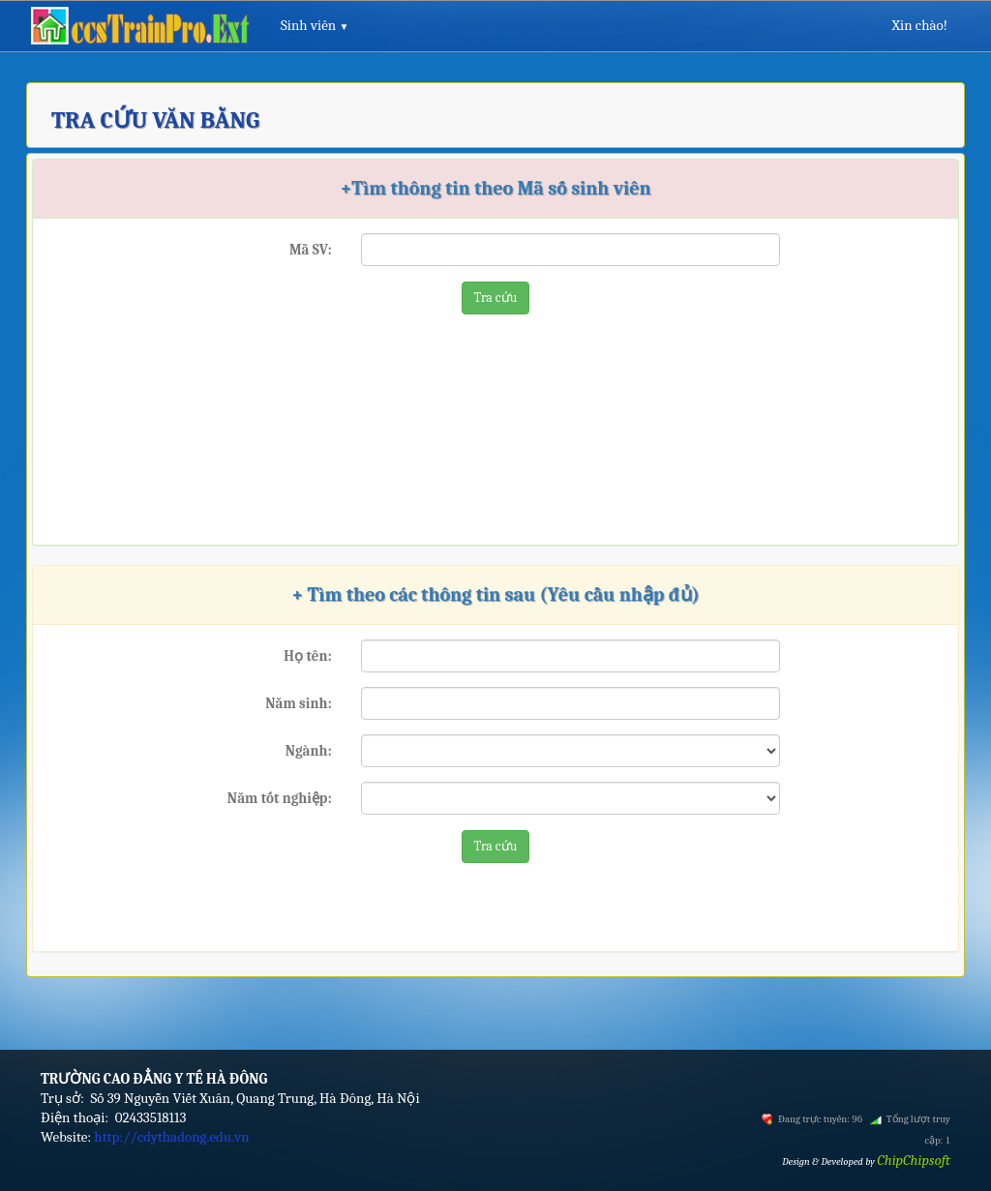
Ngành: (308, 750)
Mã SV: (310, 249)
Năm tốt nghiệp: (279, 798)
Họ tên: (307, 656)
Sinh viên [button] (314, 25)
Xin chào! (919, 25)
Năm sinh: (298, 703)
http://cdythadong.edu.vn (171, 1137)
